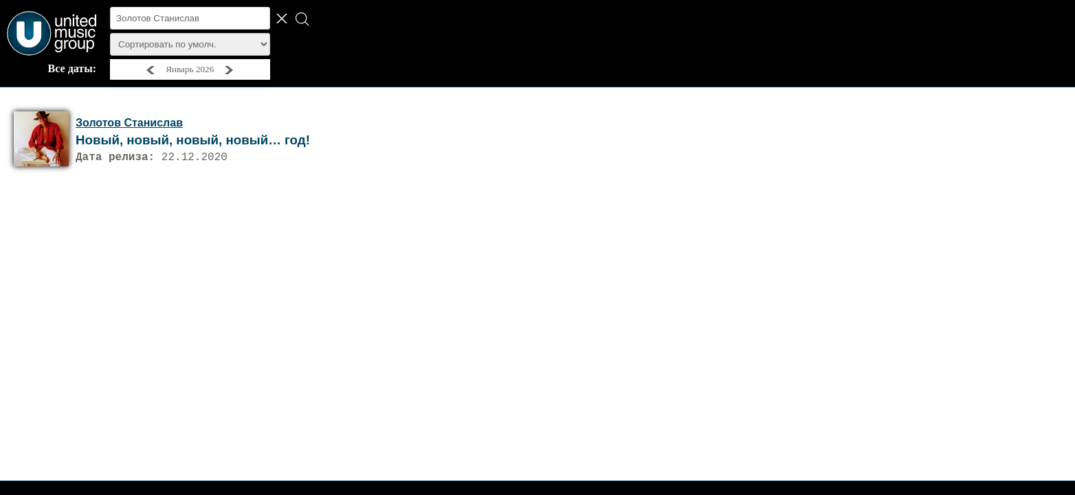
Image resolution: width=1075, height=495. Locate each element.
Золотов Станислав (129, 123)
